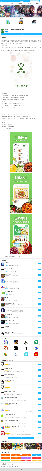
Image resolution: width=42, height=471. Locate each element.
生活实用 (29, 3)
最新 (10, 360)
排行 (13, 360)
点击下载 (21, 34)
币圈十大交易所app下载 (11, 466)
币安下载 (16, 466)
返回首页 (21, 469)
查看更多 (7, 338)
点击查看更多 (21, 437)
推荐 (7, 360)
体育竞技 (11, 3)
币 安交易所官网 (3, 466)
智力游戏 (37, 3)
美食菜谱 (20, 3)
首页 (3, 3)
